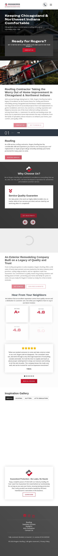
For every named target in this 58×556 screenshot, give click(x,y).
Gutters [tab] (28, 398)
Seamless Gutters (29, 524)
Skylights (29, 526)
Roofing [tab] (19, 398)
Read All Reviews (29, 381)
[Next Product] (18, 132)
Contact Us (29, 50)
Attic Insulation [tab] (41, 398)
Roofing (29, 522)
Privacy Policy (45, 541)
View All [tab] (9, 398)
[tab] (24, 376)
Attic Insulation (29, 528)
